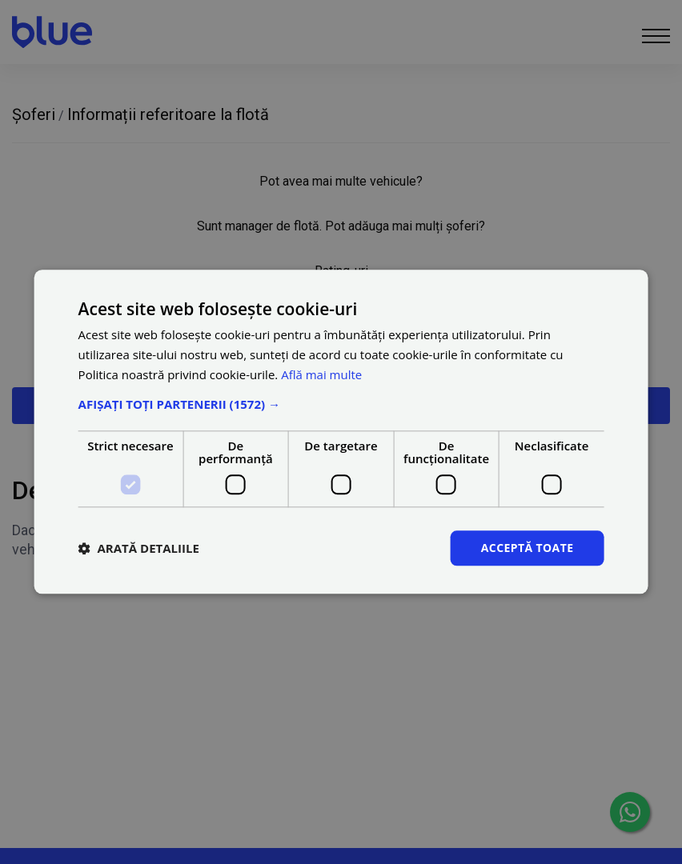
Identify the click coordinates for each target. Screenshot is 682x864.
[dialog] (341, 432)
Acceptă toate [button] (527, 547)
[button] (341, 404)
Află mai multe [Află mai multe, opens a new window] (321, 374)
